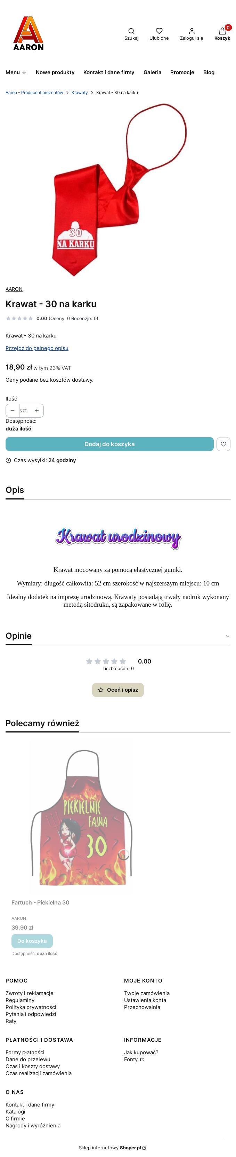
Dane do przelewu (28, 1059)
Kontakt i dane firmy (30, 1104)
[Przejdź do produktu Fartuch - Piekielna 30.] (80, 817)
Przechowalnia (142, 1007)
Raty (11, 1021)
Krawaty (80, 92)
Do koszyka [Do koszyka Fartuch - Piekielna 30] (32, 941)
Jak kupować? (141, 1052)
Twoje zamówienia (147, 993)
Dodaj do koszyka (109, 444)
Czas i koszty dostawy (33, 1066)
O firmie (15, 1118)
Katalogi (15, 1111)
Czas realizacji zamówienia (39, 1073)
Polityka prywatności (31, 1007)
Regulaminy (20, 1000)
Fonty (131, 1059)
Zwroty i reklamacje (30, 993)
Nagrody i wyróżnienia (33, 1125)
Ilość (11, 398)
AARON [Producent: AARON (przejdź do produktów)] (14, 289)
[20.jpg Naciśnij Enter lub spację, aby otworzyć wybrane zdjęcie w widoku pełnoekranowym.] (118, 190)
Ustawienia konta (145, 1000)
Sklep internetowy (110, 1147)
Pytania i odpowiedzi (31, 1014)
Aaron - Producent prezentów (34, 92)
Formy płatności (25, 1052)
